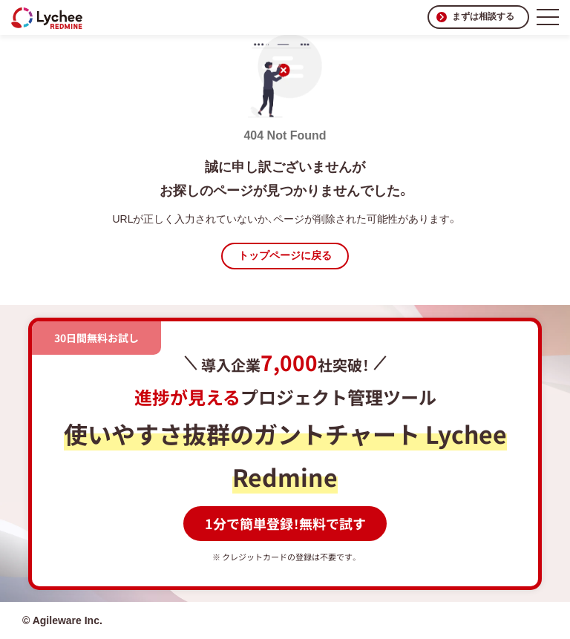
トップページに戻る (285, 255)
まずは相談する (483, 16)
